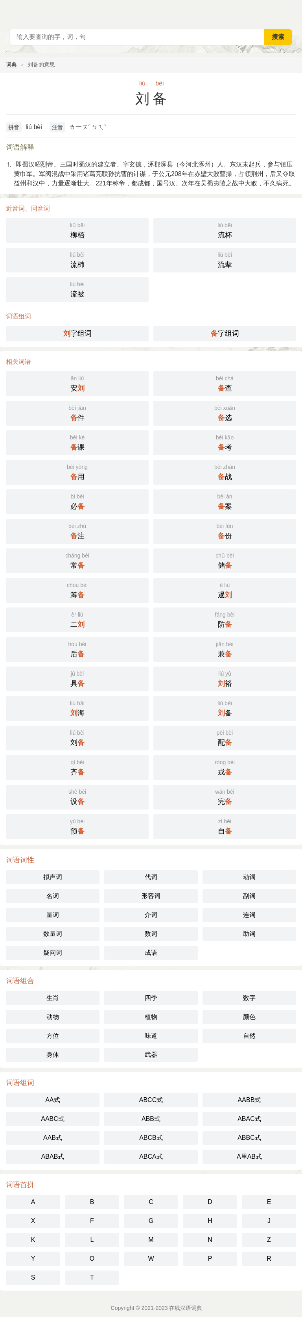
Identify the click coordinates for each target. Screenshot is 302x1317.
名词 (52, 896)
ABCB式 (151, 1137)
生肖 (52, 998)
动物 (52, 1016)
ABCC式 (151, 1100)
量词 (52, 914)
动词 (249, 877)
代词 (151, 877)
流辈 (225, 259)
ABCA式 (151, 1156)
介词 (151, 914)
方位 (52, 1035)
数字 (249, 998)
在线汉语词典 (185, 1308)
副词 (249, 896)
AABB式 (249, 1100)
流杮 (77, 259)
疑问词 (52, 952)
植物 (151, 1016)
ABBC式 (249, 1137)
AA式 (52, 1100)
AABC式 (52, 1118)
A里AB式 (249, 1156)
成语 (151, 952)
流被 (77, 289)
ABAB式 (52, 1156)
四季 (151, 998)
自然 (249, 1035)
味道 (151, 1035)
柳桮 (77, 229)
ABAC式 (249, 1118)
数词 (151, 933)
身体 (52, 1054)
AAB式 (52, 1137)
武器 (151, 1054)
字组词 (77, 333)
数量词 (52, 933)
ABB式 (151, 1118)
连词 (249, 914)
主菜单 (291, 12)
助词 (249, 933)
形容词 (151, 896)
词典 (11, 64)
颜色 (249, 1016)
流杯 (225, 229)
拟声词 (52, 877)
